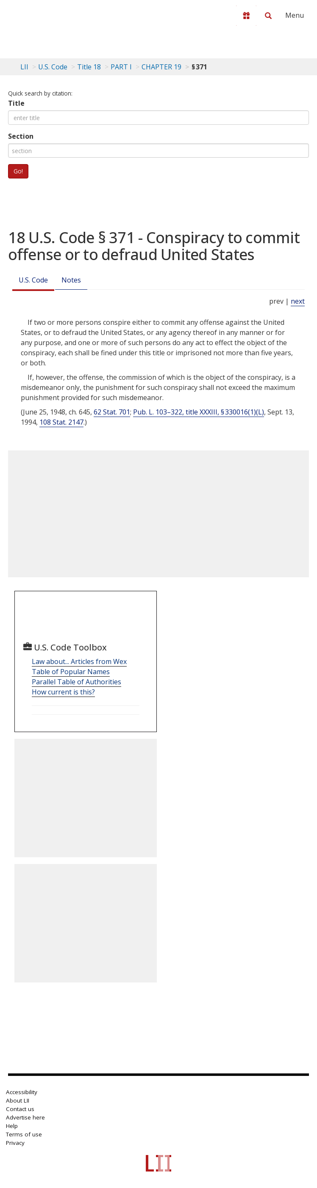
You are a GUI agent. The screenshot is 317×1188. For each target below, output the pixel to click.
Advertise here (25, 1117)
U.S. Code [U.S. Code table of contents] (52, 66)
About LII (17, 1100)
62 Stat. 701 (112, 412)
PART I (121, 66)
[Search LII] (268, 15)
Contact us (20, 1109)
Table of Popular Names (71, 671)
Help (12, 1126)
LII (24, 66)
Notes (71, 280)
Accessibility (21, 1092)
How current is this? (63, 692)
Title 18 (89, 66)
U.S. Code (33, 280)
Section (20, 136)
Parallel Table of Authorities (76, 681)
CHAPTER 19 (161, 66)
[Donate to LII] (246, 15)
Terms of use (24, 1134)
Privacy (15, 1143)
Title (16, 103)
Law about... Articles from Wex (79, 661)
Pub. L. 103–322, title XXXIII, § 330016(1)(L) (198, 412)
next (298, 301)
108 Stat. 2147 (61, 422)
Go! (18, 171)
